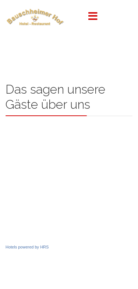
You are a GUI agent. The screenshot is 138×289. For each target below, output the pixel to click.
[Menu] (93, 16)
